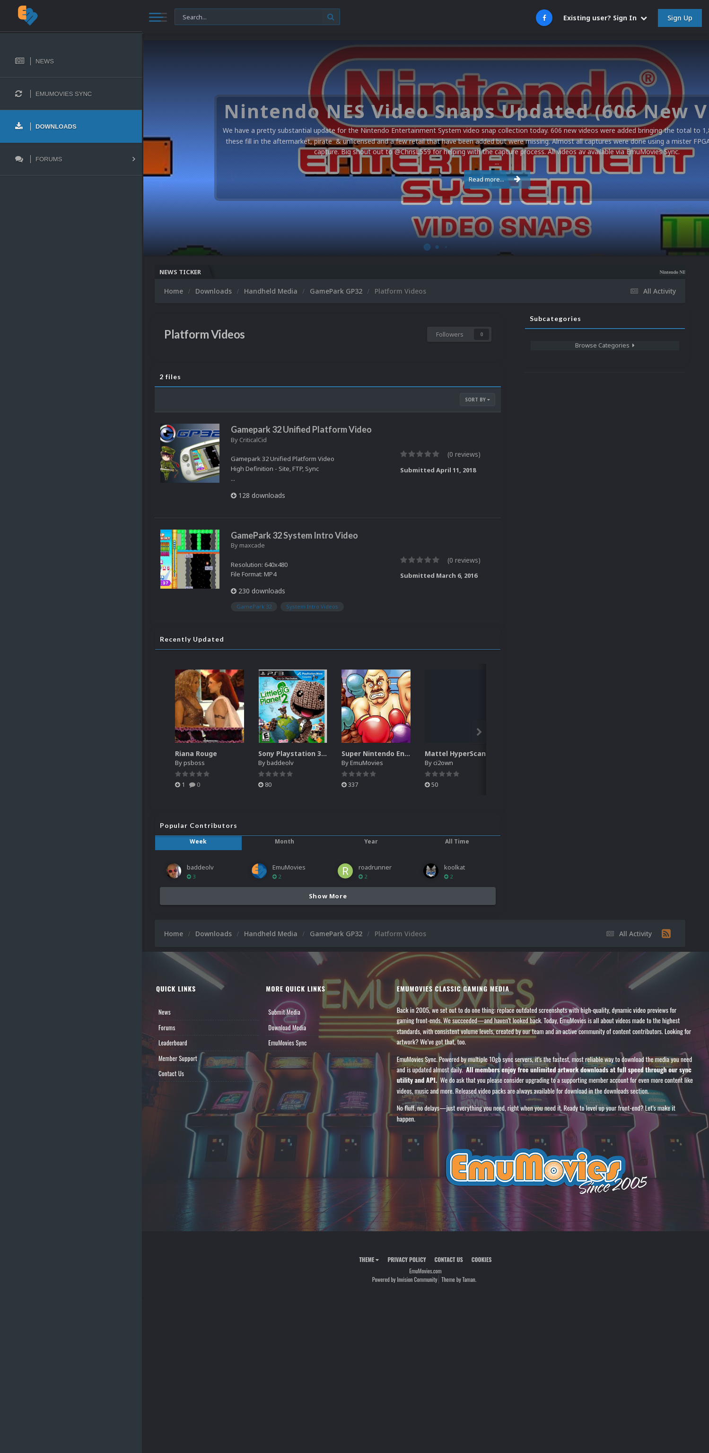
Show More (328, 896)
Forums (166, 1027)
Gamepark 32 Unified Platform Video (301, 429)
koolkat (454, 867)
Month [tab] (284, 841)
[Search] (257, 17)
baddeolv (280, 762)
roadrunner (375, 867)
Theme (369, 1259)
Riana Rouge (196, 753)
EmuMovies (366, 762)
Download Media (287, 1027)
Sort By (477, 399)
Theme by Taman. (458, 1279)
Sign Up (679, 17)
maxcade (252, 545)
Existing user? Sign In (605, 17)
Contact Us (171, 1073)
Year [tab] (371, 841)
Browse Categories (605, 345)
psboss (194, 762)
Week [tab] (198, 841)
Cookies (482, 1259)
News (164, 1012)
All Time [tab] (457, 841)
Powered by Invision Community (405, 1279)
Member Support (177, 1058)
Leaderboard (172, 1042)
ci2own (443, 762)
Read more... (424, 174)
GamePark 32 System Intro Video (294, 535)
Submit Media (284, 1012)
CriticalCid (253, 439)
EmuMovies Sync (287, 1042)
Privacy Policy (406, 1259)
